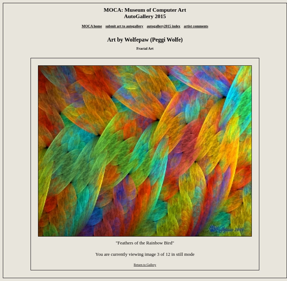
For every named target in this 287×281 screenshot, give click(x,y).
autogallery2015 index (163, 26)
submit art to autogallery (124, 26)
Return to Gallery (145, 264)
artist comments (196, 26)
